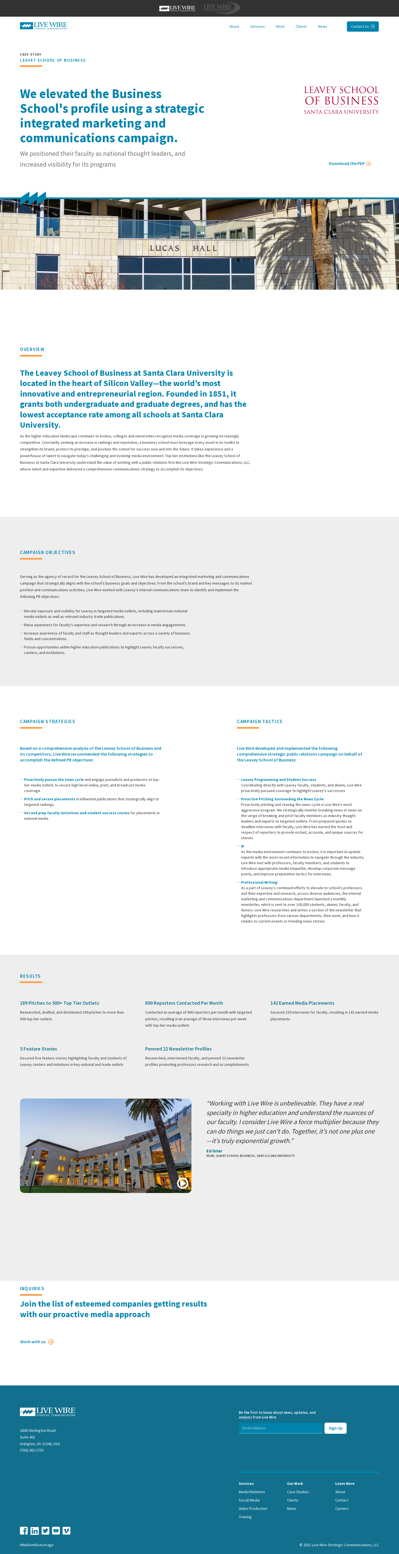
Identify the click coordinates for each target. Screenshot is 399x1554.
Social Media (249, 1500)
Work (280, 26)
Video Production (253, 1508)
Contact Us (363, 26)
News (322, 26)
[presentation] (281, 1444)
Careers (342, 1508)
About (234, 26)
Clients (301, 26)
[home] (43, 25)
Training (245, 1516)
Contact (341, 1500)
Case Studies (298, 1491)
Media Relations (252, 1491)
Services (257, 26)
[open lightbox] (106, 1146)
